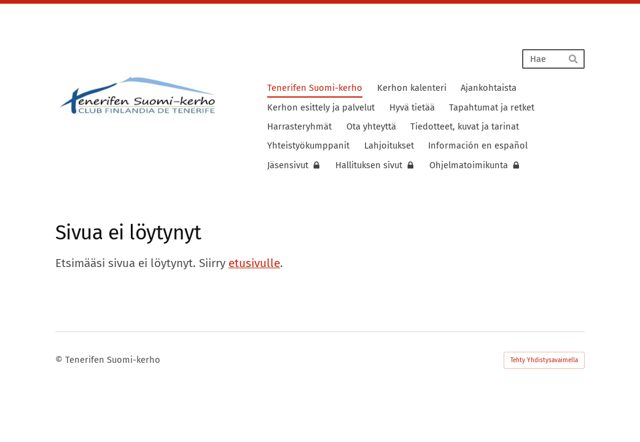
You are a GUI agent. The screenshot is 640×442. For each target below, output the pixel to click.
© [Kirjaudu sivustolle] (60, 359)
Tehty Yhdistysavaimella (544, 360)
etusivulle (254, 263)
